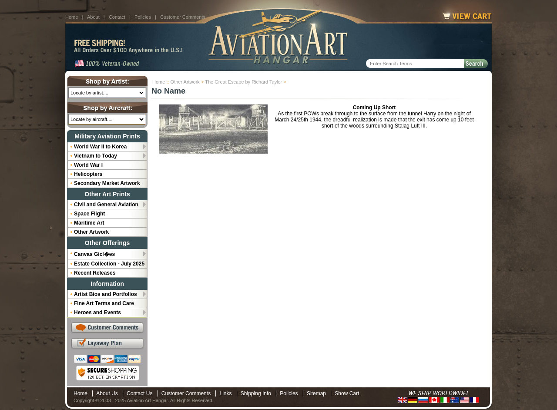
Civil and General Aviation (106, 205)
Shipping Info (256, 393)
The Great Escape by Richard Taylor (243, 81)
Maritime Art (89, 223)
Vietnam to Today (95, 156)
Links (225, 393)
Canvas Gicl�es (94, 254)
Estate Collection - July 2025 (109, 264)
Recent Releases (94, 273)
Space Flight (89, 214)
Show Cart (347, 393)
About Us (106, 393)
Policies (142, 17)
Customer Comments (182, 17)
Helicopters (88, 174)
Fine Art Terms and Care (104, 303)
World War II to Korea (100, 147)
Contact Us (139, 393)
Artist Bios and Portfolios (105, 294)
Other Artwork (185, 81)
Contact (117, 17)
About (93, 17)
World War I (88, 165)
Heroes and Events (97, 312)
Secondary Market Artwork (107, 183)
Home (71, 17)
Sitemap (316, 393)
